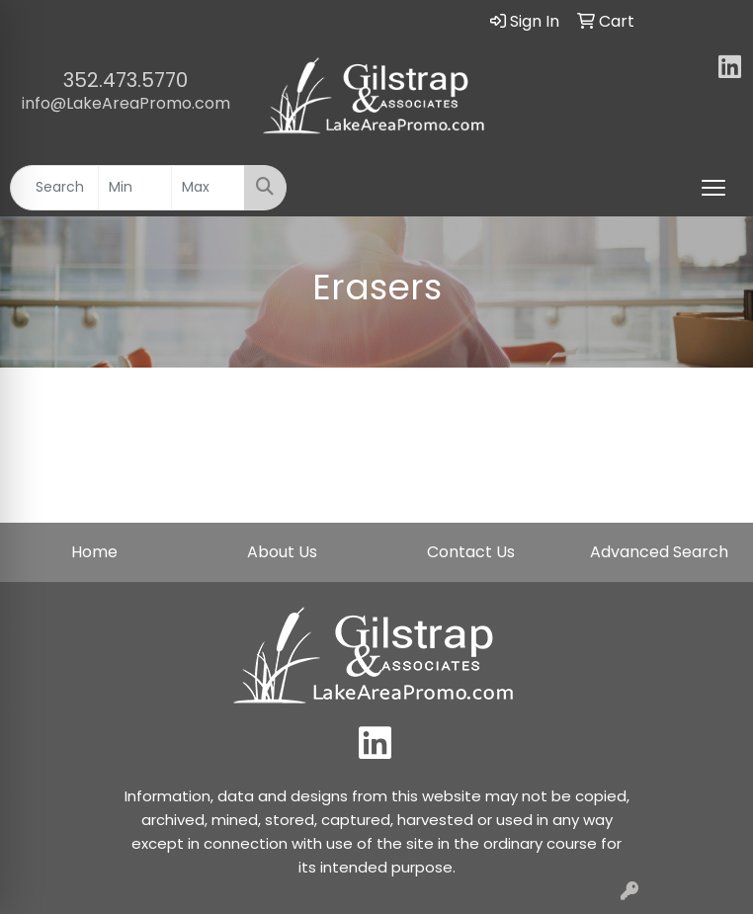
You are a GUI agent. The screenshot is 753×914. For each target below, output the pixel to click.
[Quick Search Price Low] (135, 187)
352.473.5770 (125, 80)
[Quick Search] (54, 187)
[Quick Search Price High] (208, 187)
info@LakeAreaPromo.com (126, 103)
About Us (282, 551)
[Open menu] (713, 188)
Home (94, 551)
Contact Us (471, 551)
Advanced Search (659, 551)
